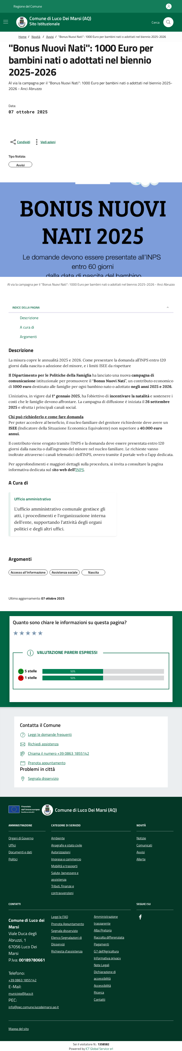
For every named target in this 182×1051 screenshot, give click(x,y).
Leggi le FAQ (59, 916)
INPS (79, 469)
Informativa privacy (107, 958)
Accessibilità (102, 985)
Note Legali (101, 965)
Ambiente (58, 838)
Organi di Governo (21, 838)
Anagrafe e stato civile (66, 845)
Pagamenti (101, 944)
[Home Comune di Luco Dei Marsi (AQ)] (56, 22)
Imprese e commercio (66, 859)
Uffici (12, 845)
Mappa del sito (19, 1028)
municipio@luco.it (21, 993)
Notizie (141, 838)
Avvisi (50, 36)
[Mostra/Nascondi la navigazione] (6, 22)
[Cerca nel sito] (168, 22)
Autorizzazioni (60, 852)
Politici (13, 859)
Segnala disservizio (64, 930)
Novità (36, 36)
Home (22, 36)
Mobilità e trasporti (64, 866)
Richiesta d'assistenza (66, 951)
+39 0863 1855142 (22, 980)
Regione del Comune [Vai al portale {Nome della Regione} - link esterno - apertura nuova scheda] (25, 6)
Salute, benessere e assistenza (64, 876)
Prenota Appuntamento (67, 924)
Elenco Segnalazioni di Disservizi (66, 941)
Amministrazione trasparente (106, 920)
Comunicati (144, 845)
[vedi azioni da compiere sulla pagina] (44, 142)
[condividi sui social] (20, 142)
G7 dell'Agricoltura (106, 951)
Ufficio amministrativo (32, 499)
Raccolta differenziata (109, 937)
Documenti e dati (20, 852)
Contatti (99, 999)
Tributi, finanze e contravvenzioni (62, 889)
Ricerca (99, 992)
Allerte (141, 859)
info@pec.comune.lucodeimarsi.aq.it (34, 1007)
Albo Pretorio (103, 930)
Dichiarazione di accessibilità (105, 975)
